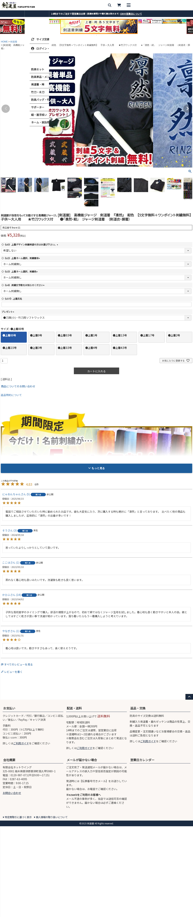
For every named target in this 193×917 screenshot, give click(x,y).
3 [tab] (97, 35)
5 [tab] (102, 35)
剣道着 (13, 41)
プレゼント (8, 311)
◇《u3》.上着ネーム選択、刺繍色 (20, 271)
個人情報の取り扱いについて (52, 908)
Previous (6, 109)
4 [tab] (99, 35)
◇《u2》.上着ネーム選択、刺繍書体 (21, 258)
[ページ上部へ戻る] (189, 787)
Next (187, 109)
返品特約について (11, 395)
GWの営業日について (131, 13)
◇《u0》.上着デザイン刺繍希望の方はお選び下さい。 (30, 244)
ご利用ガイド (21, 834)
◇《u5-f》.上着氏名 (12, 298)
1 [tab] (91, 35)
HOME (4, 41)
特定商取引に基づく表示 (18, 908)
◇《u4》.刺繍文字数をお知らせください (23, 285)
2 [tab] (94, 35)
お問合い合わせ (12, 883)
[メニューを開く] (188, 5)
